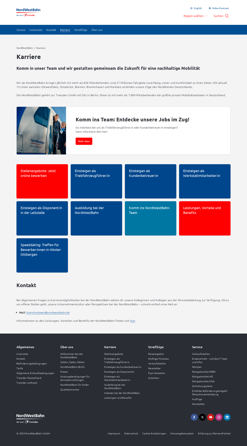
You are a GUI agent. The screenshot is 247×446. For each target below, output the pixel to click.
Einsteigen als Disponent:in (119, 371)
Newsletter (154, 368)
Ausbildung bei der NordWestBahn (114, 386)
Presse (64, 371)
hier (132, 320)
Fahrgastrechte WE (202, 376)
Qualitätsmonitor (69, 389)
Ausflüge (197, 399)
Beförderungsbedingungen (31, 363)
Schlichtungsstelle (202, 386)
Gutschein (153, 377)
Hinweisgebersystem (182, 433)
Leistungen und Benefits (118, 397)
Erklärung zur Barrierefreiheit (214, 433)
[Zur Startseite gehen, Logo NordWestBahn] (28, 12)
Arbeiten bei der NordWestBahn (122, 393)
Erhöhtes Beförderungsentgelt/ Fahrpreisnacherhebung (209, 392)
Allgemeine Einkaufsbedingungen (35, 373)
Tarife (19, 368)
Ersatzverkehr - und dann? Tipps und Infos (209, 360)
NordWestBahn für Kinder (74, 384)
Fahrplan (197, 367)
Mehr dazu (84, 141)
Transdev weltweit (26, 382)
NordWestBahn (24, 47)
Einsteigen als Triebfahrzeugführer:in (117, 360)
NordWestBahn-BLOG (72, 367)
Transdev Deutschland (28, 377)
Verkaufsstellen (157, 363)
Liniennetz (22, 353)
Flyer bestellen (156, 373)
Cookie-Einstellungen (154, 433)
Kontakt (20, 358)
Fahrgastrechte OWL (203, 381)
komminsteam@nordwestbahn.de (48, 312)
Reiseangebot (156, 353)
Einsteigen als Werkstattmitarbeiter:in (117, 378)
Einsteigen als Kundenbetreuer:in (122, 367)
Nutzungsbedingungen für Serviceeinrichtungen (75, 378)
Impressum (114, 433)
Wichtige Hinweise (158, 358)
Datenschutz (131, 433)
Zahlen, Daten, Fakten (72, 362)
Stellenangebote (113, 353)
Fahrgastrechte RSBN (204, 371)
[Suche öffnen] (221, 15)
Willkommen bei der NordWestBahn (71, 355)
